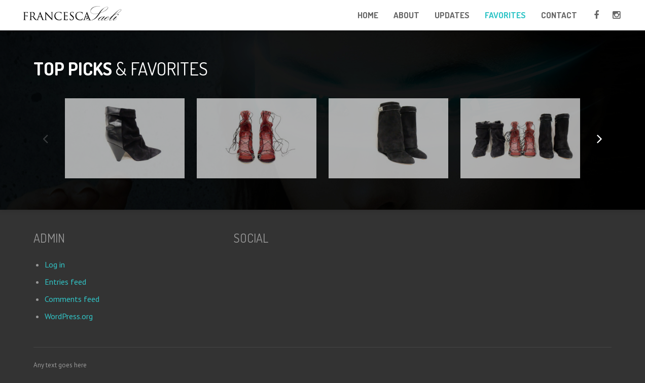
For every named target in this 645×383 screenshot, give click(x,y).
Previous (46, 138)
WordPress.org (69, 316)
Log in (55, 264)
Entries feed (65, 282)
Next (599, 138)
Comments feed (72, 299)
